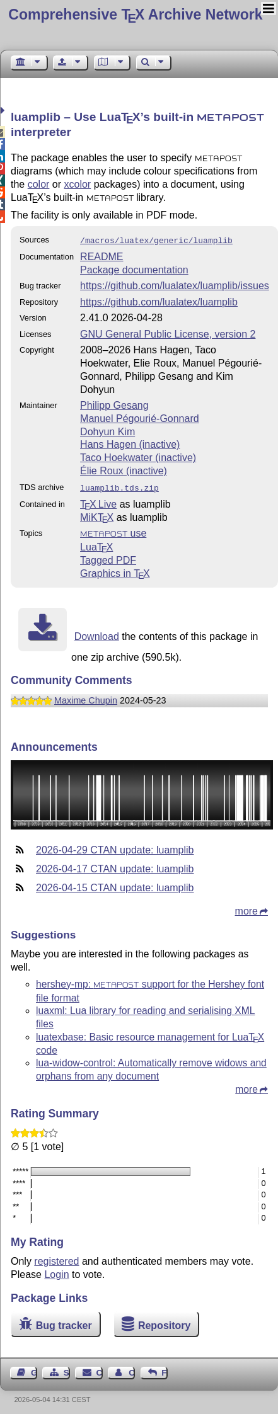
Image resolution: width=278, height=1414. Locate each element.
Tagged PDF (108, 557)
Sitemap (67, 1370)
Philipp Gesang (114, 404)
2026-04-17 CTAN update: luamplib (115, 866)
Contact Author (132, 1370)
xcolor (77, 184)
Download (96, 634)
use (113, 530)
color (39, 184)
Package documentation (134, 268)
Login (56, 1272)
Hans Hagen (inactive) (130, 443)
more (246, 908)
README (101, 255)
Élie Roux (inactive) (123, 469)
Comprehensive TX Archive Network (135, 14)
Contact (99, 1370)
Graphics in (115, 571)
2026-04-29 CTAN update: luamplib (115, 847)
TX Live (98, 501)
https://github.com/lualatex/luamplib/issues (174, 284)
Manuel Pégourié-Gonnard (139, 417)
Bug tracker (64, 1323)
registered (56, 1258)
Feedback (164, 1370)
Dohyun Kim (107, 430)
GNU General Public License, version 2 (167, 333)
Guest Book (34, 1370)
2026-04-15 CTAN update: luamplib (115, 885)
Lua (96, 544)
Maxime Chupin (85, 698)
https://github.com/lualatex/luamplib (159, 300)
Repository (164, 1323)
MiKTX (96, 515)
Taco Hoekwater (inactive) (138, 456)
